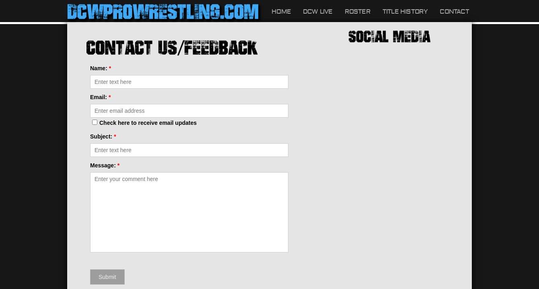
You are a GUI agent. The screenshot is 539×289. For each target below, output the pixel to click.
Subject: (103, 136)
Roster (357, 12)
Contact (454, 12)
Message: (104, 165)
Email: (100, 97)
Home (281, 12)
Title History (405, 12)
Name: (100, 68)
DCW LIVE (318, 12)
